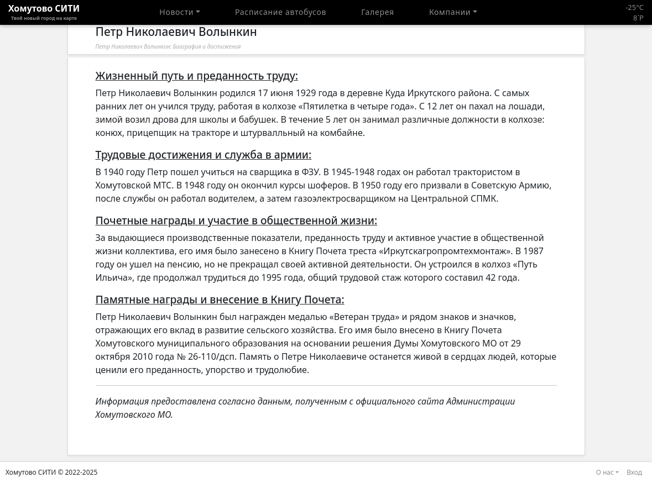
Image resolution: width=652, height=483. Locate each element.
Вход (634, 472)
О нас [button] (605, 472)
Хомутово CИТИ (44, 12)
